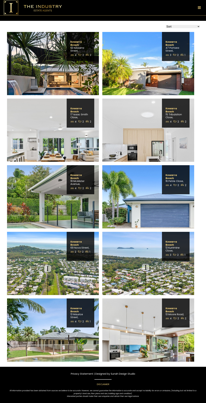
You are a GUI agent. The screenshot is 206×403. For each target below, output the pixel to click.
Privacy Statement (82, 373)
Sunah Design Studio (123, 373)
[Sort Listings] (183, 26)
